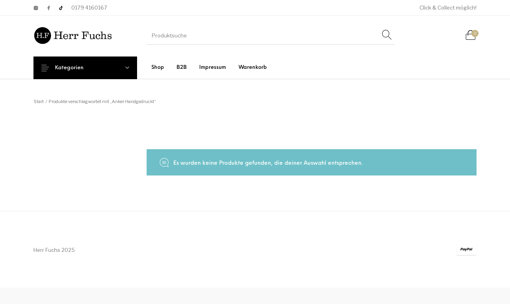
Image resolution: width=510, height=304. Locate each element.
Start (38, 101)
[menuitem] (157, 67)
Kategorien (75, 67)
